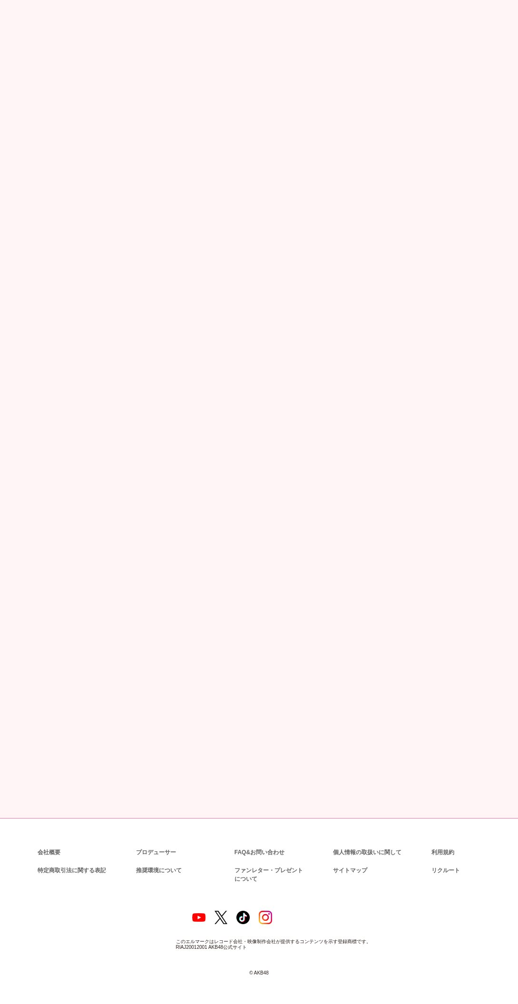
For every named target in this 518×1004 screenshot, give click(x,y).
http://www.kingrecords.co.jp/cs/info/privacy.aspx (165, 640)
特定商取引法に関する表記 (71, 860)
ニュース (46, 52)
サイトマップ (348, 860)
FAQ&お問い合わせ (259, 842)
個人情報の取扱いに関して (366, 842)
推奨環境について (158, 860)
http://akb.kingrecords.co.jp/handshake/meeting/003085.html (259, 390)
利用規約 (442, 842)
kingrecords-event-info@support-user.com (176, 550)
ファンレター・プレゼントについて (270, 864)
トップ (19, 52)
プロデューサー (154, 842)
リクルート (444, 860)
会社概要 (49, 842)
